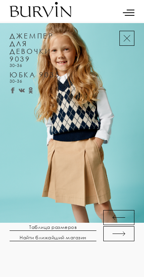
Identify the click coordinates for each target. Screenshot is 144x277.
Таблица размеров (53, 227)
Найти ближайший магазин (53, 238)
